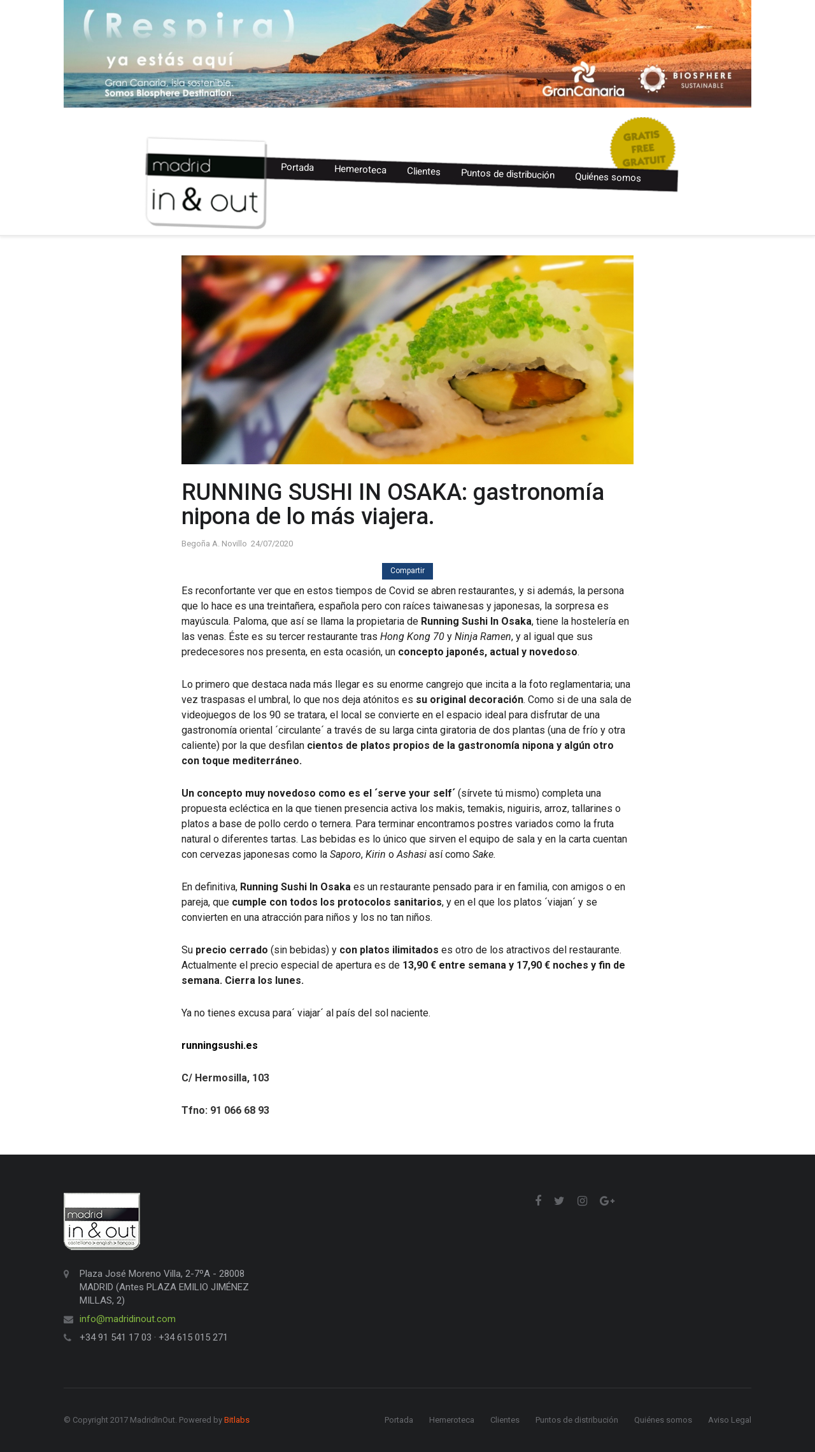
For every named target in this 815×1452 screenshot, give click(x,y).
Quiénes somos (608, 176)
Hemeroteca (360, 169)
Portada (298, 167)
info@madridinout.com (128, 1319)
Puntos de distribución (508, 174)
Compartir (407, 570)
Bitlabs (237, 1420)
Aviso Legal (729, 1420)
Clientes (424, 171)
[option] (407, 54)
